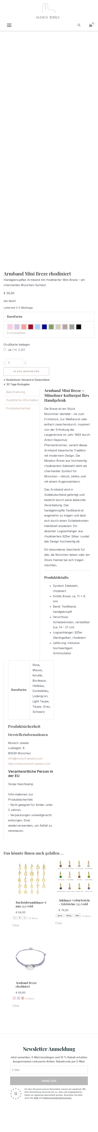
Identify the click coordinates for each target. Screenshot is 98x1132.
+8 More (29, 998)
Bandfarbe (14, 316)
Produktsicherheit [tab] (18, 408)
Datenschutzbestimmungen (57, 1098)
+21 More (32, 918)
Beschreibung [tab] (15, 392)
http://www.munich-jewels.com (29, 763)
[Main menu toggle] (9, 25)
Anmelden (49, 1080)
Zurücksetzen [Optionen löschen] (16, 333)
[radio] (10, 327)
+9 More (86, 916)
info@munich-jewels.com (25, 758)
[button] (79, 25)
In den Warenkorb (26, 371)
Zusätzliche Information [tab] (22, 400)
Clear (15, 925)
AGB (36, 1098)
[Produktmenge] (14, 363)
